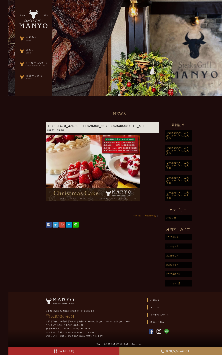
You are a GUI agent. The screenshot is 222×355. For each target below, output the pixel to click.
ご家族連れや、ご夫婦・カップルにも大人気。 (186, 136)
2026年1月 (181, 265)
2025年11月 (182, 283)
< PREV (146, 215)
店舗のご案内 (166, 322)
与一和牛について (168, 315)
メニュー (163, 307)
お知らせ (180, 217)
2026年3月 (181, 246)
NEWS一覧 (159, 215)
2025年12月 (182, 274)
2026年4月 (181, 237)
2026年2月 (181, 255)
